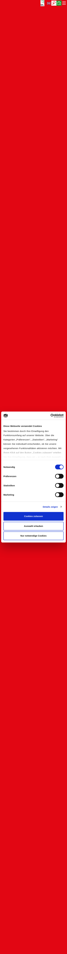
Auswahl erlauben (33, 526)
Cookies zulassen (33, 516)
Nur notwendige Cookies (33, 535)
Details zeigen (50, 507)
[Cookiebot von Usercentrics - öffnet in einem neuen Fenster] (51, 416)
